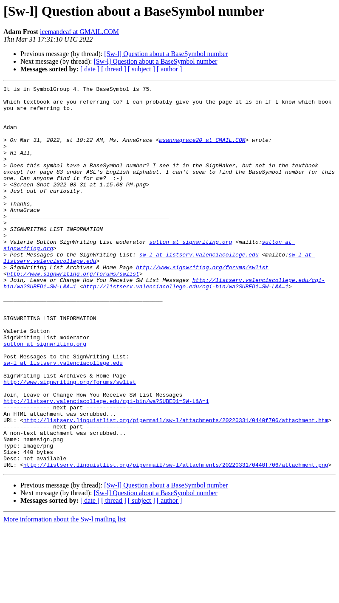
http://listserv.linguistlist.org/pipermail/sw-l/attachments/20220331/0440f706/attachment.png (175, 541)
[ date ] (89, 69)
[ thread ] (113, 69)
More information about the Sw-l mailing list (64, 595)
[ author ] (169, 69)
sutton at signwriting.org (190, 273)
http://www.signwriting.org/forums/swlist (202, 304)
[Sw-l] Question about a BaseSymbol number (166, 53)
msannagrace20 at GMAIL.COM (202, 151)
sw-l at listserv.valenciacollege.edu (199, 289)
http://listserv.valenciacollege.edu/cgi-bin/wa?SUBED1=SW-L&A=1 (185, 327)
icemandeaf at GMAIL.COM (79, 31)
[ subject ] (141, 69)
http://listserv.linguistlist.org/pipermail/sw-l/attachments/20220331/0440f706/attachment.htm (175, 487)
